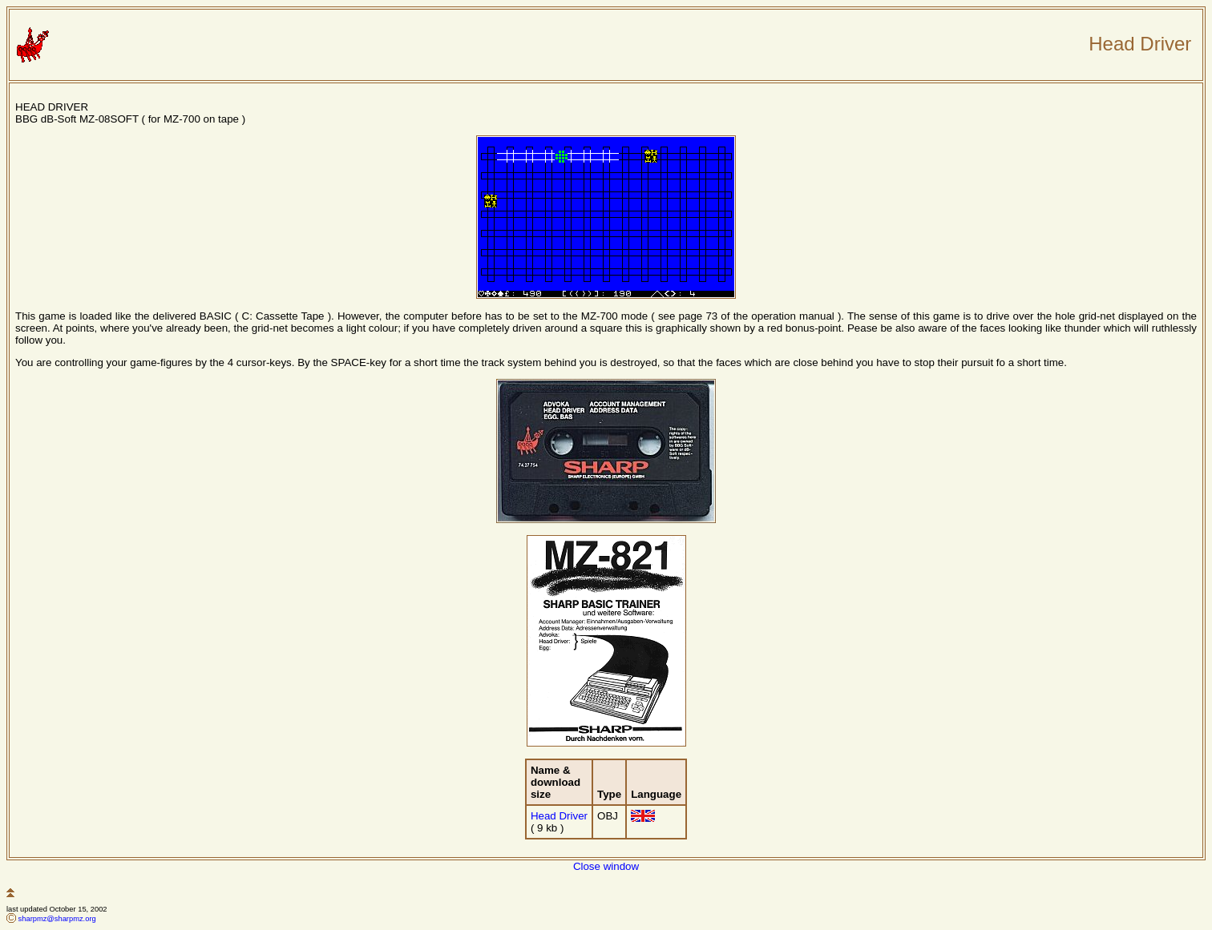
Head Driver (559, 816)
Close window (606, 866)
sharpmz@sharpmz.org (57, 919)
